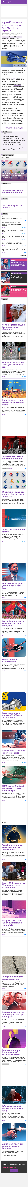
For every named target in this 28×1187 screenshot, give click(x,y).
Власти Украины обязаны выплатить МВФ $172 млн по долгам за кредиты (12, 242)
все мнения (23, 210)
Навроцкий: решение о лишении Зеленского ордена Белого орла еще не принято (13, 1014)
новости (5, 214)
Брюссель (5, 37)
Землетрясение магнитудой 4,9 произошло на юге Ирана (12, 977)
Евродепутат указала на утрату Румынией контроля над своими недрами (11, 224)
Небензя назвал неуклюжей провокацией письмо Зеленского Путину (13, 1108)
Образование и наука (16, 273)
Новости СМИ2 (5, 157)
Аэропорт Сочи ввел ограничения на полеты (13, 138)
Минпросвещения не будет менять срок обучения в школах (17, 277)
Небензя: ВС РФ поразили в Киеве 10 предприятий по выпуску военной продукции (14, 884)
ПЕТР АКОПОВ (5, 210)
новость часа (6, 183)
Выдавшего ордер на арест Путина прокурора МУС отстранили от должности (11, 1052)
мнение (5, 199)
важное (5, 161)
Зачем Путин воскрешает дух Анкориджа (12, 206)
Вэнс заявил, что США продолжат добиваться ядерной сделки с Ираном (18, 264)
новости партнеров (8, 155)
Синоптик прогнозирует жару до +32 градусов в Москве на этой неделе (12, 217)
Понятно (14, 1170)
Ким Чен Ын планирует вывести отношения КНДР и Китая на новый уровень (18, 290)
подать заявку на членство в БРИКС (12, 99)
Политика (13, 260)
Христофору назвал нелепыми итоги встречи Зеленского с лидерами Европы (12, 847)
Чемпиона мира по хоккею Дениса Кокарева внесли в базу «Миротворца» (13, 326)
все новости (5, 195)
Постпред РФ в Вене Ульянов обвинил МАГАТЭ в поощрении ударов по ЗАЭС (12, 922)
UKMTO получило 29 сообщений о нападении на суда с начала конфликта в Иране (13, 249)
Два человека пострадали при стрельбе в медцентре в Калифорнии (12, 1145)
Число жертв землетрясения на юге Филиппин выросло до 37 (13, 191)
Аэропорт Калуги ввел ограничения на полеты (13, 236)
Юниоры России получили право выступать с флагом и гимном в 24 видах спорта (13, 175)
